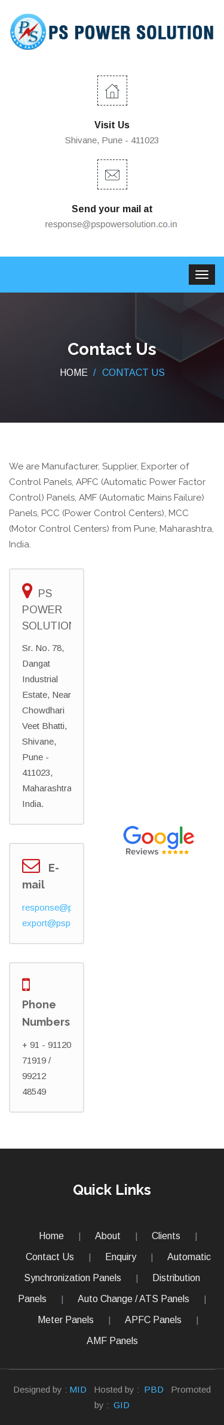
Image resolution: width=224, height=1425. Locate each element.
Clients (166, 1236)
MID (78, 1389)
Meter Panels (66, 1320)
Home (74, 372)
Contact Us (50, 1257)
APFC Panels (153, 1320)
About (108, 1236)
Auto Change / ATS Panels (133, 1299)
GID (120, 1405)
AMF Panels (112, 1341)
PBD (154, 1389)
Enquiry (120, 1257)
